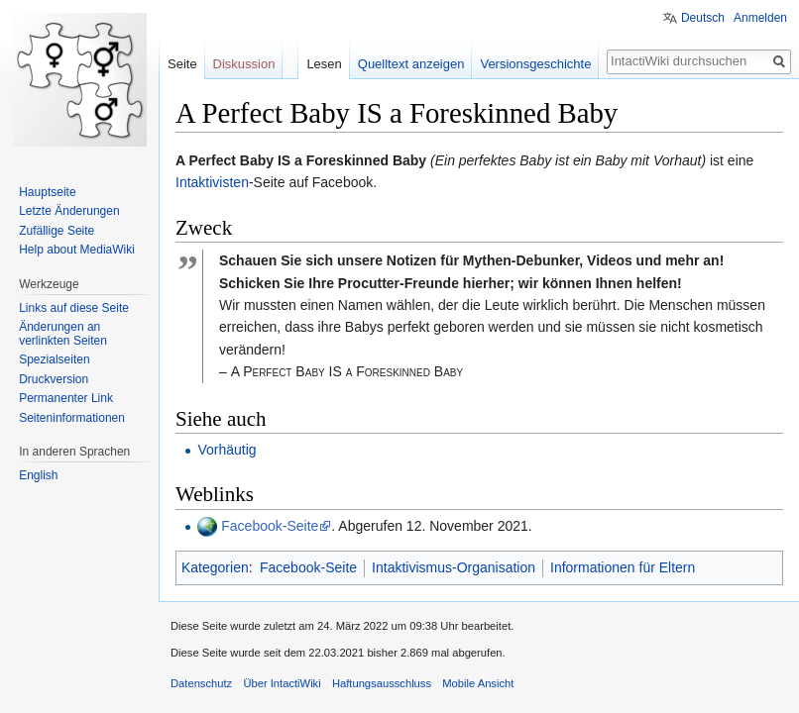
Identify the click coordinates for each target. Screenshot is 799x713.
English (38, 475)
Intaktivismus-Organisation (453, 567)
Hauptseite (47, 192)
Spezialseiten (54, 359)
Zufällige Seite (56, 231)
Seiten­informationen (72, 418)
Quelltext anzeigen (411, 63)
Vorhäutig (226, 450)
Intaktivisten (212, 182)
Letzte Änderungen (69, 211)
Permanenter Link (66, 398)
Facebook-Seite (269, 526)
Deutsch (703, 18)
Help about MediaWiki (77, 249)
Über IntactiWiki (281, 683)
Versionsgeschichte (535, 63)
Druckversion (53, 379)
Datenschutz (201, 683)
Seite (182, 63)
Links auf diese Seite (74, 308)
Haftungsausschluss (381, 683)
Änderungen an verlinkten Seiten (63, 334)
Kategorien (215, 567)
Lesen (323, 63)
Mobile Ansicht (478, 683)
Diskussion (244, 63)
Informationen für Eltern (622, 567)
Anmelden (760, 18)
